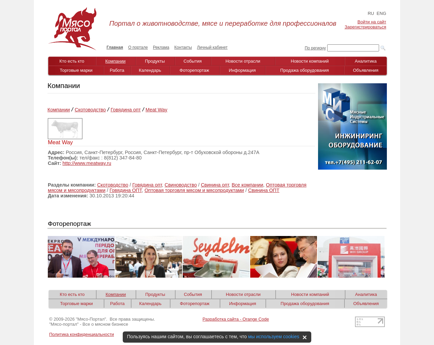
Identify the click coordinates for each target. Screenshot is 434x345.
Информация (242, 70)
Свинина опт (215, 185)
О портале (138, 47)
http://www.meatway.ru (86, 163)
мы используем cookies (273, 336)
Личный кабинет (212, 47)
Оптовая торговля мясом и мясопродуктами (194, 190)
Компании (115, 61)
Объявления (365, 70)
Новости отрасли (242, 61)
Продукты (155, 61)
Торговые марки (76, 70)
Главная (114, 47)
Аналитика (365, 61)
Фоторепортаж (194, 70)
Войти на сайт (371, 21)
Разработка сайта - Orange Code (235, 319)
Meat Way (156, 109)
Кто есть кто (71, 61)
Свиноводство (181, 185)
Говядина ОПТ (126, 190)
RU (371, 13)
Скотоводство (90, 109)
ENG (381, 13)
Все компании (247, 185)
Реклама (161, 47)
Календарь (150, 70)
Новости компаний (310, 61)
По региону (315, 48)
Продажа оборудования (304, 70)
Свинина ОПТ (263, 190)
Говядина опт (126, 109)
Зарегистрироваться (365, 26)
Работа (117, 70)
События (192, 61)
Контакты (183, 47)
